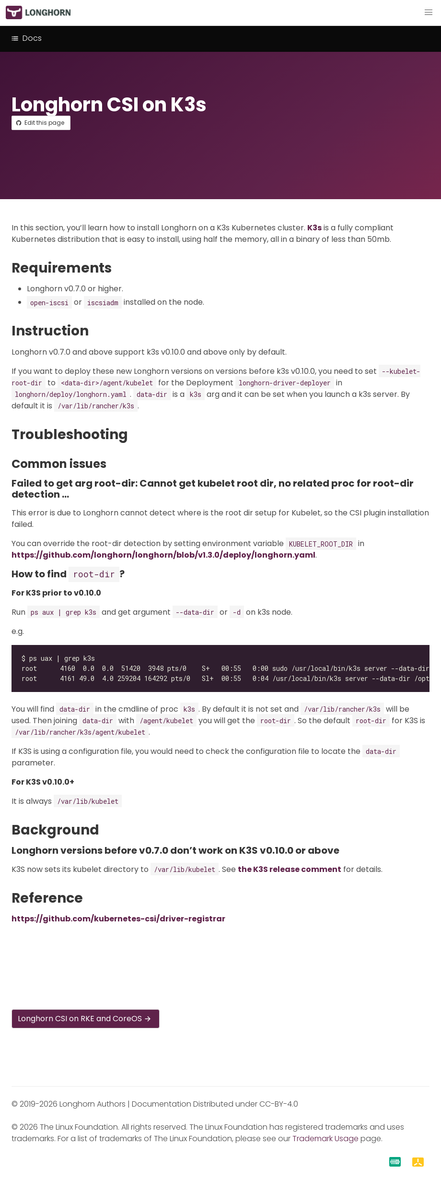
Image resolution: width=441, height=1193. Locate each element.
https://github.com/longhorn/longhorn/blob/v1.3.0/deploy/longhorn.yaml (163, 555)
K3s (314, 227)
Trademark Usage (325, 1138)
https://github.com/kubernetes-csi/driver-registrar (118, 918)
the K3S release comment (289, 869)
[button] (428, 12)
